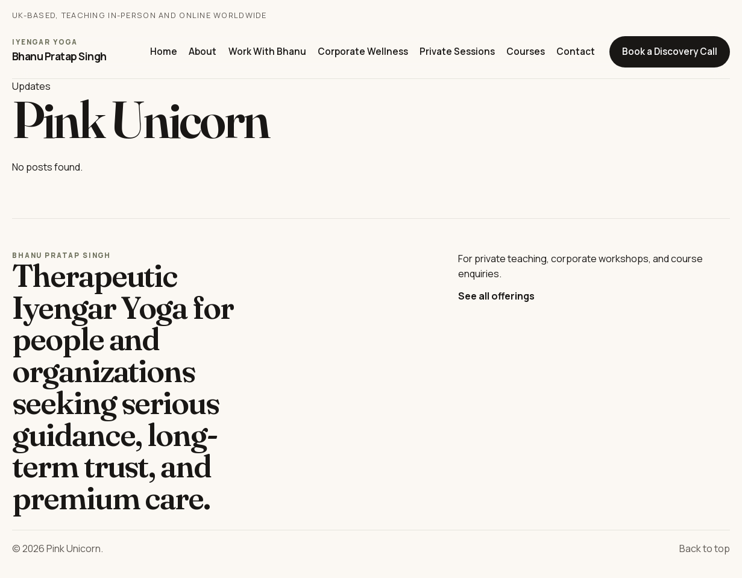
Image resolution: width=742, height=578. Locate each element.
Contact (575, 51)
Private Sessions (457, 51)
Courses (525, 51)
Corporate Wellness (363, 51)
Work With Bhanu (267, 51)
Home (163, 51)
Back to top (704, 548)
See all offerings (496, 296)
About (202, 51)
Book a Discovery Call (669, 51)
